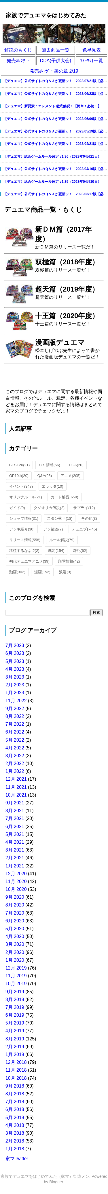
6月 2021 (14, 826)
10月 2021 (16, 795)
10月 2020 (16, 889)
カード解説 (64, 497)
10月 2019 (16, 983)
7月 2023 (14, 645)
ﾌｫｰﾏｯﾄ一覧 (91, 60)
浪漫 (65, 572)
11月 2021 (16, 787)
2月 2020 (14, 952)
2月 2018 (14, 1140)
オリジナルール (25, 497)
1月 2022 (14, 771)
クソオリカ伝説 (49, 508)
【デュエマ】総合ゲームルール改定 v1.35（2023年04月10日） (52, 182)
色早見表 (91, 49)
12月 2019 (16, 967)
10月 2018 (16, 1078)
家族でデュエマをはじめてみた (46, 15)
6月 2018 (14, 1109)
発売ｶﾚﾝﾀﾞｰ (18, 60)
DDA (76, 465)
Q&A (44, 475)
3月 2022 (14, 755)
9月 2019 (14, 991)
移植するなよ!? (24, 550)
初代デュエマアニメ (29, 561)
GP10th (19, 475)
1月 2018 (14, 1148)
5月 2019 (14, 1022)
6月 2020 (14, 920)
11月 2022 (16, 700)
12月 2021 (16, 779)
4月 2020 (14, 936)
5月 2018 (14, 1117)
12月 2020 (16, 873)
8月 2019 (14, 999)
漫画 (42, 572)
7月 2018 (14, 1101)
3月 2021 (14, 849)
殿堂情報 (69, 561)
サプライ (84, 508)
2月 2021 (14, 857)
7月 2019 (14, 1007)
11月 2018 (16, 1070)
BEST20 (19, 465)
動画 (17, 572)
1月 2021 (14, 865)
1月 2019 (14, 1054)
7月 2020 (14, 913)
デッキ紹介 (22, 529)
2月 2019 (14, 1046)
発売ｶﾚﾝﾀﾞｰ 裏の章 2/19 (54, 71)
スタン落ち (59, 518)
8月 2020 (14, 904)
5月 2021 (14, 834)
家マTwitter (16, 1158)
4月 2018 (14, 1125)
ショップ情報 (23, 518)
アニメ (70, 475)
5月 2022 (14, 740)
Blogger (56, 1182)
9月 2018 (14, 1086)
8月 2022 (14, 716)
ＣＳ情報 (49, 465)
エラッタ (52, 486)
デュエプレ (84, 529)
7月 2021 (14, 818)
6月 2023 (14, 653)
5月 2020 (14, 928)
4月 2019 (14, 1030)
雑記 (80, 550)
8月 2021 (14, 810)
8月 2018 (14, 1093)
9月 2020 (14, 897)
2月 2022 (14, 763)
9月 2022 (14, 708)
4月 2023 (14, 669)
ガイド (17, 508)
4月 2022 (14, 747)
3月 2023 (14, 677)
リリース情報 (24, 540)
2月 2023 (14, 684)
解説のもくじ (18, 49)
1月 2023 (14, 692)
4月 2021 (14, 842)
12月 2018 (16, 1062)
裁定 (56, 550)
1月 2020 (14, 960)
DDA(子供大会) (55, 60)
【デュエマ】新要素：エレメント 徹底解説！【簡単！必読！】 (52, 106)
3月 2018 (14, 1133)
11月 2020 (16, 881)
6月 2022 (14, 731)
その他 (89, 518)
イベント (21, 486)
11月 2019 (16, 975)
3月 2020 (14, 944)
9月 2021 (14, 802)
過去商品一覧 (55, 49)
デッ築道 (53, 529)
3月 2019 (14, 1038)
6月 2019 (14, 1015)
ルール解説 (62, 540)
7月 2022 (14, 724)
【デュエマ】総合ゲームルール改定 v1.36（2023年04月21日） (52, 156)
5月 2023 (14, 661)
